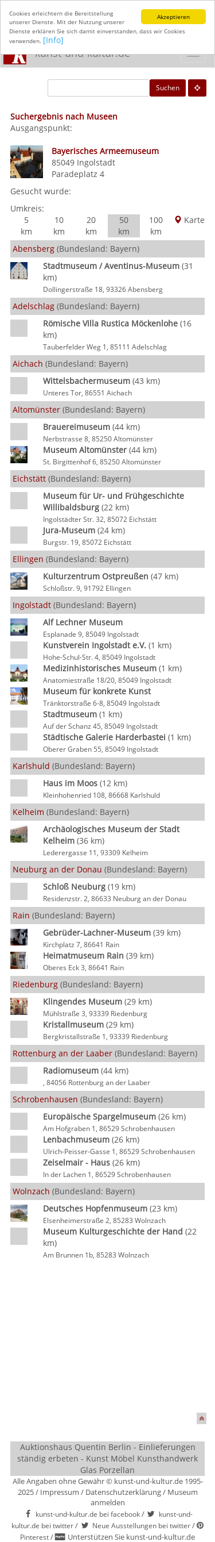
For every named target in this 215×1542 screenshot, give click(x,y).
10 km (59, 225)
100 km (156, 225)
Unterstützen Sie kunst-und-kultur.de (131, 1537)
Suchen (167, 88)
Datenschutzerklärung (123, 1492)
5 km (26, 225)
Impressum (59, 1492)
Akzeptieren (173, 17)
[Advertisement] (108, 1338)
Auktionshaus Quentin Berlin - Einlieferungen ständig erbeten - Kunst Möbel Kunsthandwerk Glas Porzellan (107, 1458)
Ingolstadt (96, 162)
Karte (189, 219)
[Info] (53, 39)
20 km (91, 225)
